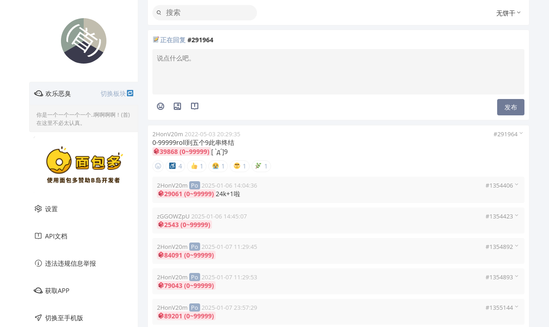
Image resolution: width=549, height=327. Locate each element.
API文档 (50, 236)
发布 (510, 107)
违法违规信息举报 (65, 263)
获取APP (52, 290)
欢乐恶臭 (84, 93)
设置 (46, 208)
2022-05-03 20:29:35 (213, 134)
